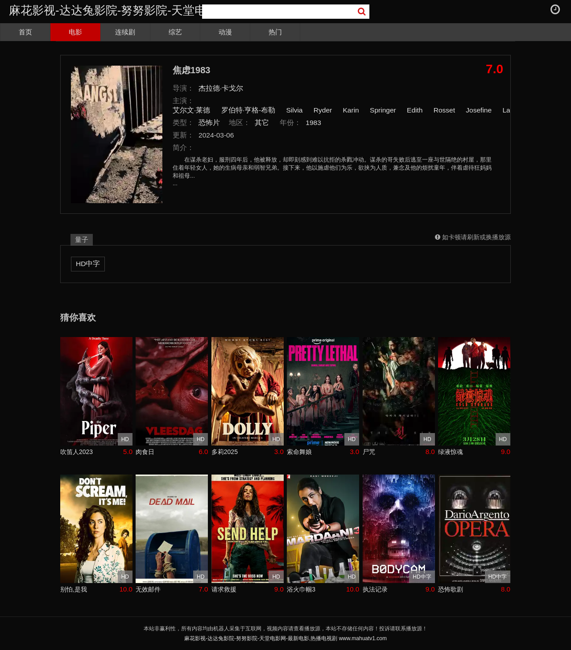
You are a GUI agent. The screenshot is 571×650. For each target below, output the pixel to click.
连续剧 (125, 32)
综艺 (175, 32)
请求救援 (223, 589)
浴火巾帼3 (301, 589)
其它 (262, 122)
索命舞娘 (299, 451)
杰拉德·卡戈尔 (221, 88)
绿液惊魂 (450, 451)
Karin (351, 110)
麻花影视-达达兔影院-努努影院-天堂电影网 (119, 10)
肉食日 (145, 451)
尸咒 (369, 451)
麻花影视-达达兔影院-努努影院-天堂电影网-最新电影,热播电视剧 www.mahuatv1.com (285, 638)
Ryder (323, 110)
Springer (383, 110)
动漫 (225, 32)
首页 (25, 32)
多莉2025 (224, 451)
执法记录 (375, 589)
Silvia (294, 110)
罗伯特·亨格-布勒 (248, 110)
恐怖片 (209, 122)
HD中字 (88, 263)
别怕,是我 (73, 589)
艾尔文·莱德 (191, 110)
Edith (414, 110)
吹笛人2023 (76, 451)
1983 (313, 122)
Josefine (479, 110)
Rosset (444, 110)
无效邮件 (148, 589)
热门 (275, 32)
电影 (75, 32)
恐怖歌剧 (450, 589)
